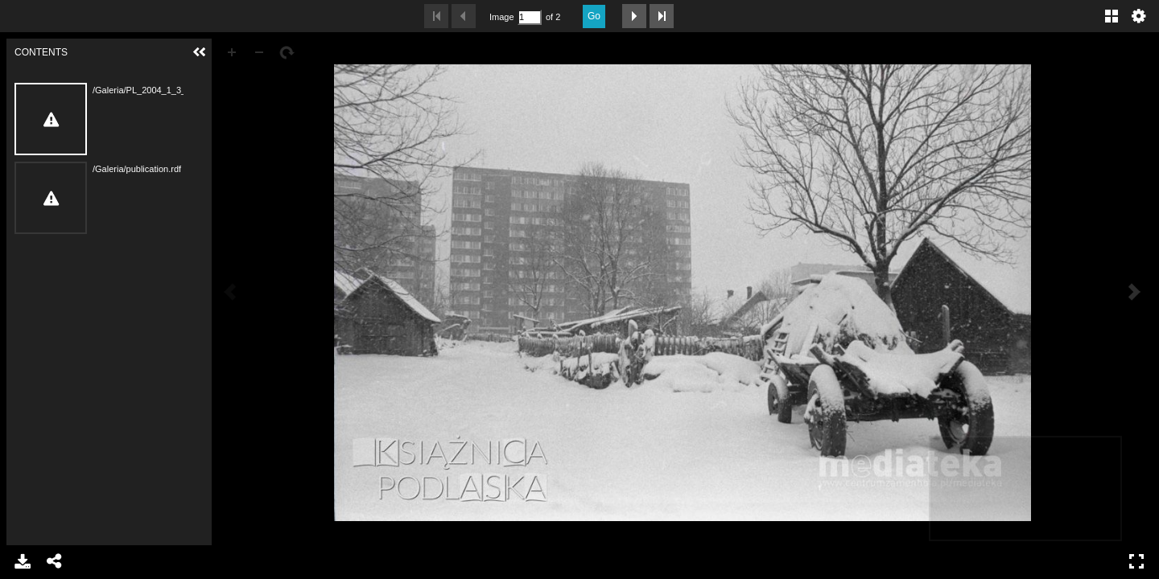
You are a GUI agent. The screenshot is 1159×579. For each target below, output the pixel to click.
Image (501, 17)
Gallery (1111, 16)
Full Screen (1136, 561)
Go (594, 16)
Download (22, 561)
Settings (1139, 16)
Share (55, 561)
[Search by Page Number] (530, 17)
